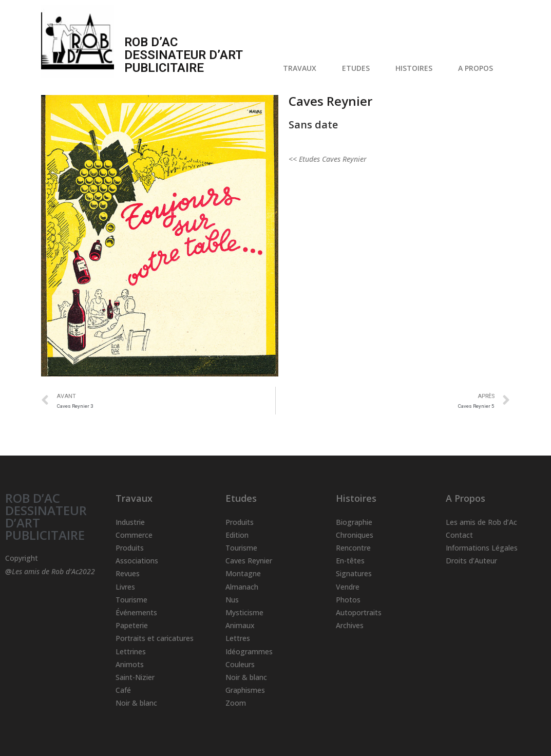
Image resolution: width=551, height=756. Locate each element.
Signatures (354, 573)
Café (123, 690)
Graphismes (245, 690)
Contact (459, 535)
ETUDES (358, 68)
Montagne (243, 573)
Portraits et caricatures (155, 638)
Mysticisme (244, 612)
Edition (237, 535)
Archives (350, 625)
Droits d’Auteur (471, 560)
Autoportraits (359, 612)
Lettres (237, 638)
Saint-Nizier (135, 677)
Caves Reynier (248, 560)
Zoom (235, 703)
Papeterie (132, 625)
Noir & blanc (136, 703)
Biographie (354, 522)
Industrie (130, 522)
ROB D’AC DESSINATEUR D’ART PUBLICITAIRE (46, 516)
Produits (130, 548)
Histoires (356, 498)
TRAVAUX (302, 68)
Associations (137, 560)
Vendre (347, 587)
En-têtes (350, 560)
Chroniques (354, 535)
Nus (232, 599)
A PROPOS (478, 68)
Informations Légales (482, 548)
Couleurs (240, 664)
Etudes (241, 498)
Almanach (241, 587)
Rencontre (353, 548)
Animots (130, 664)
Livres (125, 587)
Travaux (134, 498)
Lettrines (131, 651)
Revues (128, 573)
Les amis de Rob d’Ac (481, 522)
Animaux (240, 625)
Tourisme (131, 599)
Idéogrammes (249, 651)
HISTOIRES (416, 68)
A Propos (465, 498)
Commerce (134, 535)
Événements (136, 612)
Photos (348, 599)
